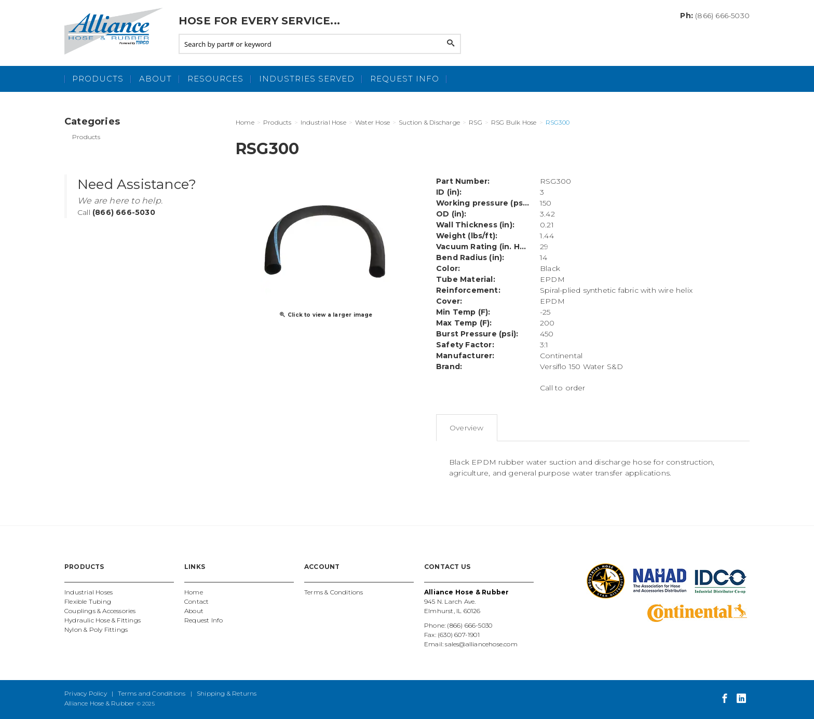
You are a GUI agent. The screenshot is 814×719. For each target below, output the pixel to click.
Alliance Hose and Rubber (116, 31)
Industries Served (307, 79)
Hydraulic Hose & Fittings (102, 620)
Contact (196, 601)
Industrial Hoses (88, 592)
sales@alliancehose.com (481, 644)
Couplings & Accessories (100, 611)
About (155, 79)
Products (98, 79)
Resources (215, 79)
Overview (467, 427)
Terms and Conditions (151, 693)
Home (193, 592)
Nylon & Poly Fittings (96, 629)
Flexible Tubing (87, 601)
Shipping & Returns (227, 693)
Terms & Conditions (333, 592)
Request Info (404, 79)
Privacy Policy (85, 693)
